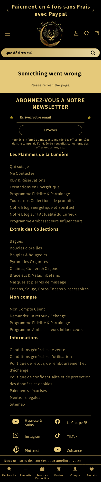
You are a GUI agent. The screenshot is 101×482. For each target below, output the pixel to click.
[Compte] (75, 473)
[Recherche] (93, 53)
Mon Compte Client (27, 309)
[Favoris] (86, 33)
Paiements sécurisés (28, 390)
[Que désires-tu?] (50, 53)
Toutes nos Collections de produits (41, 200)
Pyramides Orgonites (29, 261)
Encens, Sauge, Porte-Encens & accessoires (49, 288)
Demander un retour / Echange (38, 315)
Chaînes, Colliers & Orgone (34, 268)
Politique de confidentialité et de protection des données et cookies (50, 380)
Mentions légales (25, 397)
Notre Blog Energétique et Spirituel (42, 207)
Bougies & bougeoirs (28, 254)
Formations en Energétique (35, 187)
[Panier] (58, 473)
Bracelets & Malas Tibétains (35, 275)
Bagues (16, 241)
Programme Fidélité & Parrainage (40, 193)
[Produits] (26, 473)
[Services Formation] (42, 473)
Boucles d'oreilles (26, 248)
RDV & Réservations (27, 180)
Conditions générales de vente (37, 349)
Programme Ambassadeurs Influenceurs (46, 221)
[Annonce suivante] (93, 10)
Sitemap (17, 404)
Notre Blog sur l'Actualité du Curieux (43, 214)
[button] (7, 33)
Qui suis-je (19, 166)
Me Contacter (22, 173)
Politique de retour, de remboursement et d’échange (48, 367)
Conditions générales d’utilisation (41, 356)
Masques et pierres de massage (38, 282)
